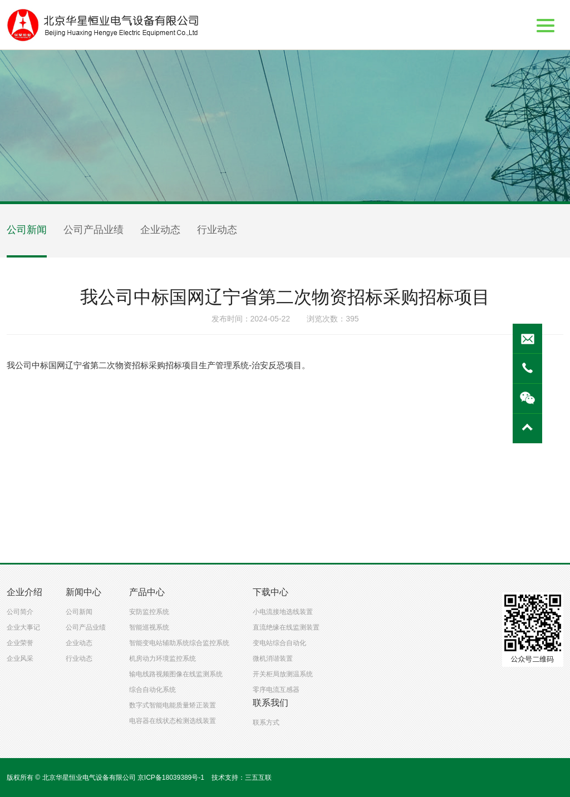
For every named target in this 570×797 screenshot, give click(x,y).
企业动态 (160, 229)
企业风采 (20, 658)
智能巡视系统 (149, 627)
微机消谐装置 (273, 658)
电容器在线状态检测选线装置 (172, 721)
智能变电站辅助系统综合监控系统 (179, 643)
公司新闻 (27, 229)
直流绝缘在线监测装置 (286, 627)
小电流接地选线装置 (283, 612)
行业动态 (217, 229)
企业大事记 (23, 627)
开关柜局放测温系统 (283, 674)
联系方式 (266, 722)
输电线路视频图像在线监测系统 (176, 674)
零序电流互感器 (276, 690)
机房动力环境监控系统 (162, 658)
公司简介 (20, 612)
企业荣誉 (20, 643)
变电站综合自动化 (279, 643)
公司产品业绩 (93, 229)
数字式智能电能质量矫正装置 (172, 705)
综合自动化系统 (152, 690)
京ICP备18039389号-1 (170, 777)
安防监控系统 (149, 612)
